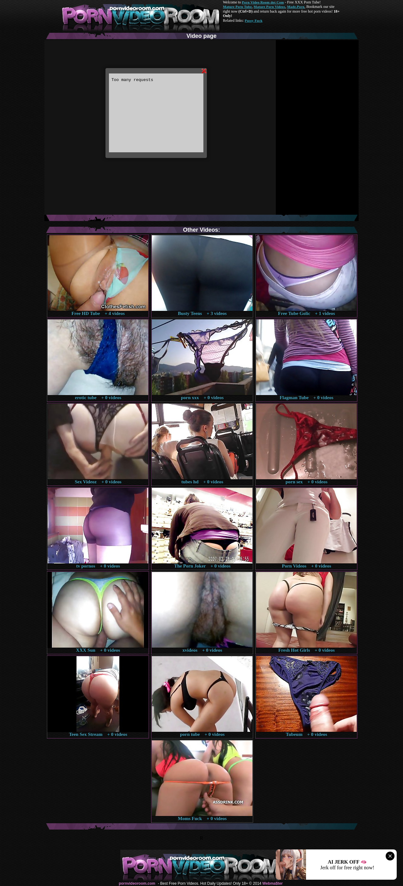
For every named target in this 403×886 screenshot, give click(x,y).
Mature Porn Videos (269, 7)
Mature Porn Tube (237, 7)
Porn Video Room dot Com (263, 2)
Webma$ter (272, 883)
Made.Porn (295, 7)
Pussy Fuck (253, 20)
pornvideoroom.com (137, 883)
